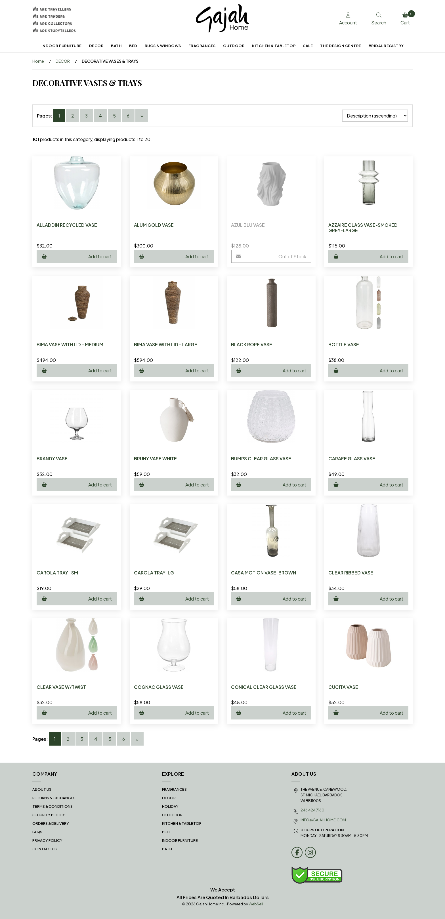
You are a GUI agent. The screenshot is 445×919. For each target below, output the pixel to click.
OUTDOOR (234, 45)
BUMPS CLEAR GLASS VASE (261, 458)
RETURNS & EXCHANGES (53, 798)
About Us (41, 789)
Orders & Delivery (50, 823)
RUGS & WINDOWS (163, 45)
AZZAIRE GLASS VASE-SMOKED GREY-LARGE (363, 227)
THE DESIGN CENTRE (340, 45)
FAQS (37, 832)
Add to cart (77, 256)
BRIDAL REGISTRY (386, 45)
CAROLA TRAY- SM (57, 573)
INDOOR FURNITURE (61, 45)
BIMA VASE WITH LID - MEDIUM (70, 344)
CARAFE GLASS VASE (351, 458)
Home (38, 61)
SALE (308, 45)
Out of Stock (271, 256)
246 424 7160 (312, 810)
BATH (116, 45)
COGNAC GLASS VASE (159, 687)
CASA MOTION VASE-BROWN (263, 573)
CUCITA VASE (343, 687)
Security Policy (48, 815)
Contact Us (44, 849)
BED (133, 45)
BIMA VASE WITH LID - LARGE (165, 344)
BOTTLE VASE (343, 344)
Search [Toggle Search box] (378, 19)
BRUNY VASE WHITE (155, 458)
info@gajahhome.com (323, 820)
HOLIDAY (170, 806)
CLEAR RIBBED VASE (350, 573)
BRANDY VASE (52, 458)
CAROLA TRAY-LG (154, 573)
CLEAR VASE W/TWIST (61, 687)
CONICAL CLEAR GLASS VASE (264, 687)
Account (348, 19)
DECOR (96, 45)
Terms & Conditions (52, 806)
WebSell (256, 904)
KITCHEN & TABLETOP (274, 45)
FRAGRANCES (202, 45)
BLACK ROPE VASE (251, 344)
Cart (406, 18)
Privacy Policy (47, 840)
